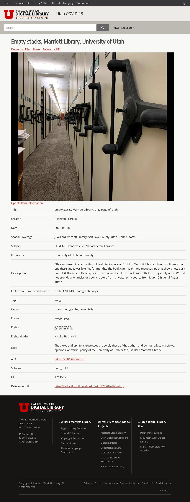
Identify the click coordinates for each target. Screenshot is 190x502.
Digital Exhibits (109, 442)
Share (36, 49)
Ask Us (31, 3)
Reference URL (52, 49)
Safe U (145, 483)
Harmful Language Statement (70, 3)
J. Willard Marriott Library (32, 419)
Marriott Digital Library (113, 432)
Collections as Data (111, 447)
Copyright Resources (72, 438)
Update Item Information (27, 203)
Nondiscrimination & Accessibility (117, 483)
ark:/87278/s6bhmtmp (69, 359)
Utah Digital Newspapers (114, 437)
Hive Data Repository (112, 466)
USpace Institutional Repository (112, 459)
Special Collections (71, 433)
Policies (164, 490)
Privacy (88, 483)
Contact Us (26, 434)
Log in (184, 3)
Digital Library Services (73, 428)
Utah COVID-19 (69, 13)
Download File (20, 49)
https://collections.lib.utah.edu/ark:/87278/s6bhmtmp (89, 386)
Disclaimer (161, 483)
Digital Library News (112, 452)
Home (7, 3)
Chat (43, 3)
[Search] (50, 27)
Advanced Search (123, 27)
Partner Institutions (151, 432)
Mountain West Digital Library (152, 439)
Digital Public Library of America (153, 448)
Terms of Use (68, 443)
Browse (19, 3)
